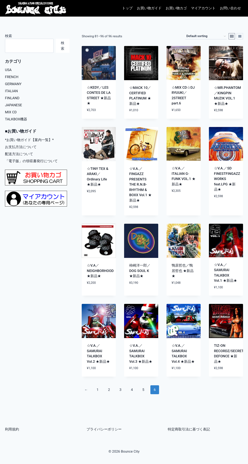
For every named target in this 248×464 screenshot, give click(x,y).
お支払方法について (21, 147)
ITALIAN (11, 91)
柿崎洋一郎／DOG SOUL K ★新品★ (139, 270)
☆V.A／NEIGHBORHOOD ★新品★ (100, 270)
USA (8, 70)
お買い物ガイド (149, 8)
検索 (8, 36)
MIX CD (11, 112)
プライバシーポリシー (104, 429)
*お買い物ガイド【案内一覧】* (29, 140)
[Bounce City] (36, 8)
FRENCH (11, 77)
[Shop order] (206, 36)
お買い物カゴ (176, 8)
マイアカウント (203, 8)
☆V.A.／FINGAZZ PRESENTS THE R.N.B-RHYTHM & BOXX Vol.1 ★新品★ (140, 184)
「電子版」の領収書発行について (31, 161)
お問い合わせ (230, 8)
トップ (127, 8)
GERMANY (13, 84)
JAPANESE (13, 105)
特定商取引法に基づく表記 (189, 429)
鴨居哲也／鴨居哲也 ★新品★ (183, 270)
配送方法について (19, 154)
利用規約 (12, 429)
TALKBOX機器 (16, 119)
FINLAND (12, 98)
